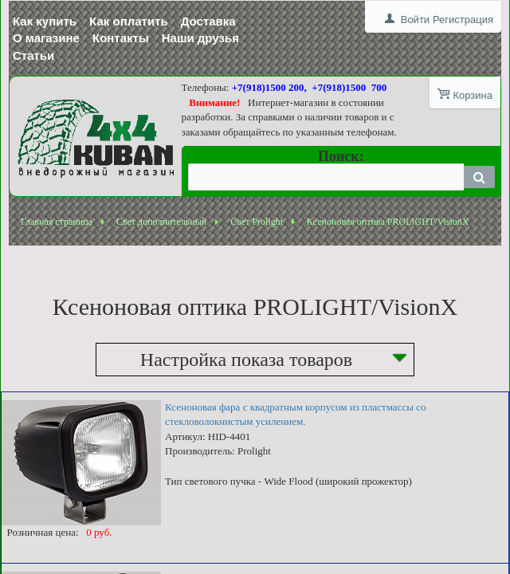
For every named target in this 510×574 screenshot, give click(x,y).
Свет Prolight (256, 221)
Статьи (33, 55)
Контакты (120, 38)
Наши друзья (200, 38)
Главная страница (56, 221)
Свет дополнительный (161, 221)
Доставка (208, 21)
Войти (415, 20)
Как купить (44, 21)
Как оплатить (128, 21)
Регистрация (463, 20)
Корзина (472, 95)
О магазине (46, 38)
